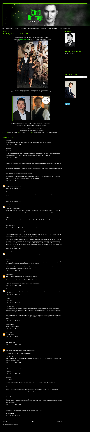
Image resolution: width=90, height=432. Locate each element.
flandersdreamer (9, 204)
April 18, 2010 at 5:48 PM (13, 294)
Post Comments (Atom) (13, 424)
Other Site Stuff (42, 132)
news (35, 132)
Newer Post (5, 421)
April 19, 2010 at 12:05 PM (13, 362)
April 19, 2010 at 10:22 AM (13, 344)
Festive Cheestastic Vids (65, 28)
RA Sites (16, 28)
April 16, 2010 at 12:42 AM (13, 144)
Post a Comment (6, 419)
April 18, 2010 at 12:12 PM (13, 285)
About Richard (9, 28)
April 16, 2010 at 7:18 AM (13, 188)
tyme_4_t (8, 251)
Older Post (59, 421)
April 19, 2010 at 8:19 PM (13, 393)
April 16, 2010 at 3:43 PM (13, 222)
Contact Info (43, 28)
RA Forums (23, 28)
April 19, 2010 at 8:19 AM (13, 336)
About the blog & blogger (33, 28)
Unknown (8, 274)
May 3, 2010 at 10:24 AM (13, 415)
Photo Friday (50, 132)
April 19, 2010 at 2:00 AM (13, 328)
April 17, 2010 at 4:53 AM (13, 256)
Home (2, 28)
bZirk (7, 148)
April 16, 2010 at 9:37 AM (13, 214)
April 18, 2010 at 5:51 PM (13, 302)
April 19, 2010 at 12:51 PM (13, 373)
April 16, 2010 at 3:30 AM (13, 180)
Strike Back (57, 132)
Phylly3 (7, 184)
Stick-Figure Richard (52, 28)
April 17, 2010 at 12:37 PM (13, 270)
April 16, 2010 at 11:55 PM (13, 248)
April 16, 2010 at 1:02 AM (13, 157)
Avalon (7, 340)
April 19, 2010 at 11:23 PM (13, 404)
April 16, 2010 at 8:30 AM (13, 201)
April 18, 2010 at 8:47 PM (13, 320)
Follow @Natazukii (69, 53)
